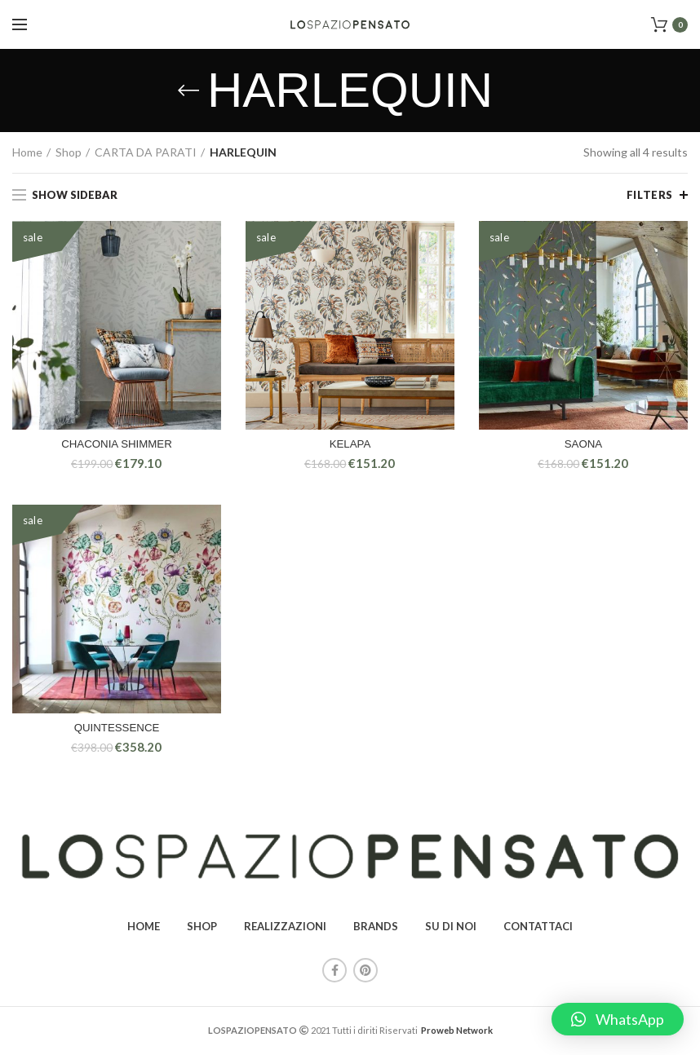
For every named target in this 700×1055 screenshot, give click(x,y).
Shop (68, 152)
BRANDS (375, 928)
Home (27, 152)
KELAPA (349, 445)
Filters (650, 194)
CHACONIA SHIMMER (116, 445)
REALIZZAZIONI (285, 928)
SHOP (202, 928)
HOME (143, 928)
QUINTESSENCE (117, 729)
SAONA (583, 445)
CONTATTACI (538, 928)
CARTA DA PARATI (146, 152)
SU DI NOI (450, 928)
